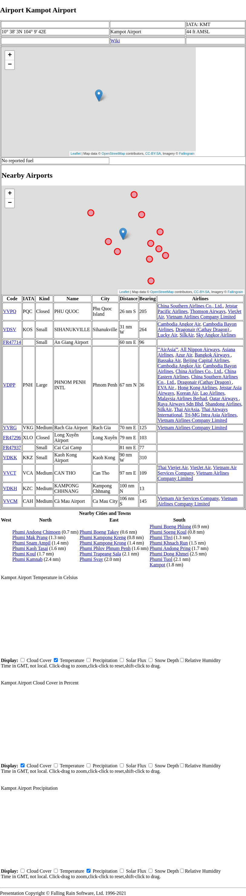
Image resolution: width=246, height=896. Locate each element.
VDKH (10, 488)
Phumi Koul (24, 553)
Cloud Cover (39, 660)
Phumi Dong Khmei (169, 553)
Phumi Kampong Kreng (103, 537)
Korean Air (187, 393)
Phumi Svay (91, 559)
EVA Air (166, 387)
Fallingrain (187, 153)
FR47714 (12, 342)
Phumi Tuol (161, 559)
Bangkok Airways (213, 354)
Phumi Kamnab (27, 559)
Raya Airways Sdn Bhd (180, 404)
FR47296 (12, 437)
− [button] (10, 64)
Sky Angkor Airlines (216, 335)
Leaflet (76, 153)
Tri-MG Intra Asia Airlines (210, 414)
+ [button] (10, 55)
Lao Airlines (212, 393)
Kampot (158, 564)
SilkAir (186, 335)
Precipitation (105, 660)
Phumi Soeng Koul (168, 532)
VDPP (9, 384)
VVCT (9, 473)
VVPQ (9, 311)
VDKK (10, 457)
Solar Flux (136, 660)
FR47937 (12, 447)
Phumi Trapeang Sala (100, 553)
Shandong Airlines (223, 404)
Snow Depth (167, 660)
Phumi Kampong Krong (103, 542)
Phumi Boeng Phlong (170, 526)
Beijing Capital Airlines (206, 360)
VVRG (10, 427)
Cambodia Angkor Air (179, 324)
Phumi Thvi (161, 537)
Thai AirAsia (186, 409)
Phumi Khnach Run (169, 542)
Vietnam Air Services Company (188, 498)
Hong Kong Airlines (197, 387)
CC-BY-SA (153, 153)
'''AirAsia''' (168, 349)
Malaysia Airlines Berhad (182, 398)
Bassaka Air (169, 360)
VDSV (9, 329)
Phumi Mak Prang (30, 537)
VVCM (10, 501)
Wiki (115, 40)
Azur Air (183, 354)
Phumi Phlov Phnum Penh (105, 548)
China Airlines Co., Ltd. (198, 371)
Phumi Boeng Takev (99, 532)
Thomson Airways (208, 311)
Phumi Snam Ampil (31, 542)
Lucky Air (167, 335)
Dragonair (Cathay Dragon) (202, 329)
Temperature (72, 660)
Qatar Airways (224, 398)
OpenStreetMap (113, 153)
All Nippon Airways (200, 349)
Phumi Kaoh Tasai (30, 548)
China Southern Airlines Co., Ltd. (190, 305)
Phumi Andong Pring (170, 548)
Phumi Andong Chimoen (36, 532)
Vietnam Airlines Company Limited (201, 316)
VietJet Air (200, 467)
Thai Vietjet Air (173, 467)
